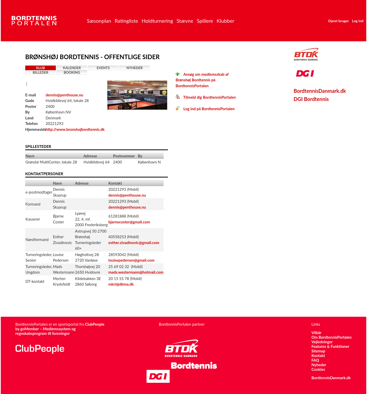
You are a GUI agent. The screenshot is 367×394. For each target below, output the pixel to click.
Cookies (318, 369)
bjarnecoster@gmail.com (129, 222)
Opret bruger (338, 21)
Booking (72, 72)
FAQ (315, 360)
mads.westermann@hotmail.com (135, 272)
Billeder (40, 72)
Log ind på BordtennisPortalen (205, 108)
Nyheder (134, 68)
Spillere (205, 21)
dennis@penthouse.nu (64, 95)
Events (103, 68)
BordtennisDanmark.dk (320, 91)
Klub (40, 68)
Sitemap (318, 351)
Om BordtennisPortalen (331, 337)
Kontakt (318, 355)
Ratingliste (126, 21)
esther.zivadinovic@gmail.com (133, 242)
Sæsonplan (99, 21)
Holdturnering (157, 21)
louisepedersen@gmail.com (131, 260)
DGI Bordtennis (311, 99)
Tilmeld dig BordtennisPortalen (206, 97)
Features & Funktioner (330, 346)
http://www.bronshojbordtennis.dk (75, 129)
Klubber (225, 21)
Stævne (185, 21)
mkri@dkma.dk (121, 284)
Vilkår (316, 332)
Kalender (72, 68)
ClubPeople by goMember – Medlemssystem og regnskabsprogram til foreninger (59, 329)
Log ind (357, 21)
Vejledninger (322, 341)
